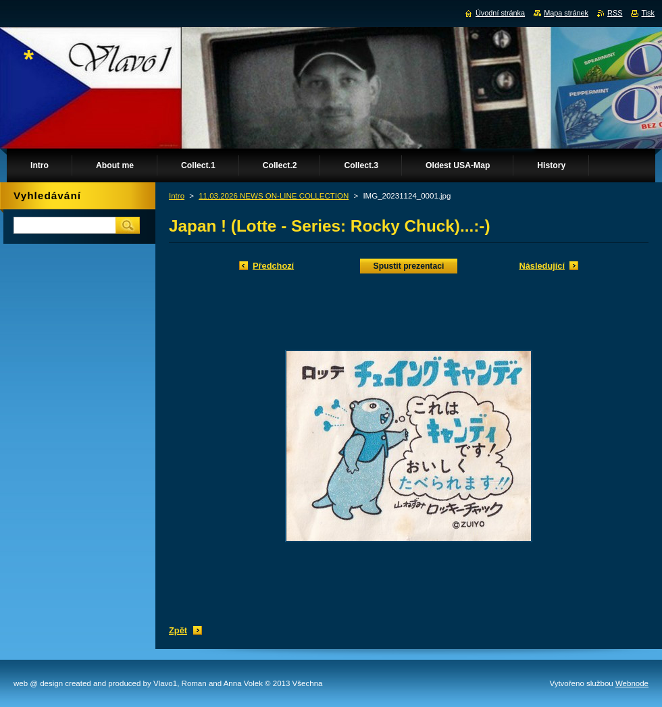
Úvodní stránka (500, 13)
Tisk (648, 13)
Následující (542, 266)
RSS (614, 13)
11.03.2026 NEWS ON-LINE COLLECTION (274, 196)
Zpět (178, 630)
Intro (176, 196)
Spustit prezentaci (409, 266)
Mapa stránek (566, 13)
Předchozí (273, 266)
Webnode (631, 683)
